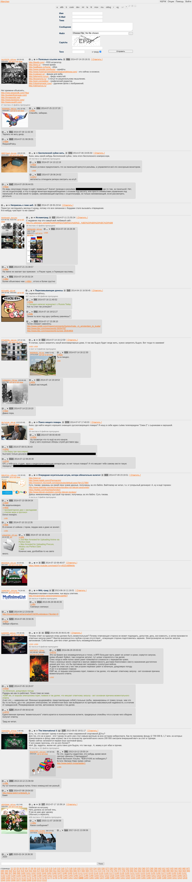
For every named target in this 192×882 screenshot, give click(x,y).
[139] (39, 875)
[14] (54, 868)
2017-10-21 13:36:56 (78, 830)
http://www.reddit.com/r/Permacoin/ (45, 480)
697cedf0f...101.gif (8, 291)
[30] (119, 868)
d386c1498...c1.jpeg (37, 831)
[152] (107, 875)
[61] (55, 871)
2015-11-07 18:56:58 (51, 821)
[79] (127, 871)
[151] (101, 875)
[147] (81, 875)
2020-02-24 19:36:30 (23, 854)
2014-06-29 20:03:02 (71, 650)
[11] (42, 868)
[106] (54, 873)
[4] (20, 868)
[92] (180, 871)
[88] (164, 871)
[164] (169, 875)
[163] (164, 875)
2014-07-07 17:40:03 (80, 422)
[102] (33, 873)
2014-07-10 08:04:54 (23, 500)
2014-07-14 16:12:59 (56, 340)
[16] (62, 868)
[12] (46, 868)
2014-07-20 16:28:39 (65, 229)
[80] (131, 871)
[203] (185, 878)
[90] (172, 871)
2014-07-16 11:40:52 (47, 300)
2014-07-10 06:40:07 (55, 563)
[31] (123, 868)
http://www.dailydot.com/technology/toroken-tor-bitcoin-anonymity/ (59, 487)
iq (15, 61)
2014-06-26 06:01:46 (60, 633)
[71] (95, 871)
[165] (174, 875)
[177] (49, 878)
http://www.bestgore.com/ (12, 100)
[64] (67, 871)
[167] (184, 875)
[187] (102, 878)
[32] (127, 868)
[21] (83, 868)
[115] (101, 873)
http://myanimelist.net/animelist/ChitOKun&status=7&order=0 (30, 614)
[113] (90, 873)
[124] (148, 873)
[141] (49, 875)
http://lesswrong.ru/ (37, 79)
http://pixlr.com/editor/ (39, 81)
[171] (18, 878)
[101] (28, 873)
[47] (188, 868)
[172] (23, 878)
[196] (148, 878)
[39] (155, 868)
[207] (18, 880)
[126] (158, 873)
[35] (139, 868)
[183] (81, 878)
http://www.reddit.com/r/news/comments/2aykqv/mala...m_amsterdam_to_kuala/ (63, 326)
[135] (18, 875)
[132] (3, 875)
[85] (152, 871)
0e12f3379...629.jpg (8, 59)
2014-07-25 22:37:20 (50, 108)
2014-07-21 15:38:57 (23, 267)
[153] (112, 875)
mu (102, 7)
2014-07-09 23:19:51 (119, 475)
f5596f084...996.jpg (9, 109)
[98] (14, 873)
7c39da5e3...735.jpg (9, 380)
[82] (140, 871)
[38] (151, 868)
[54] (26, 871)
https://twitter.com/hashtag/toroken (44, 490)
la (87, 7)
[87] (160, 871)
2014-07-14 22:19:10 (23, 408)
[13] (50, 868)
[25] (99, 868)
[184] (86, 878)
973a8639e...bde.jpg (8, 340)
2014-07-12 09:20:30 (24, 459)
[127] (163, 873)
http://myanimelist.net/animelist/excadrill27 (48, 596)
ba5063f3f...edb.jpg (8, 633)
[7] (29, 868)
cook (71, 7)
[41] (163, 868)
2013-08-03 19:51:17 (76, 731)
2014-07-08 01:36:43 (23, 447)
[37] (147, 868)
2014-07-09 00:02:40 (24, 710)
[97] (10, 873)
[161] (153, 875)
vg (117, 7)
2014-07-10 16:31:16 (40, 535)
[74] (107, 871)
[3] (17, 868)
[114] (96, 873)
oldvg (108, 7)
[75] (111, 871)
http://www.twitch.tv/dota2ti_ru (16, 793)
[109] (70, 873)
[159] (143, 875)
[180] (65, 878)
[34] (135, 868)
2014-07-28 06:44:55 (23, 184)
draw (20, 61)
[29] (115, 868)
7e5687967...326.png (9, 591)
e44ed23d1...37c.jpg (9, 535)
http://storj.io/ (35, 478)
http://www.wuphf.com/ (11, 102)
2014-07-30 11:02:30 (23, 132)
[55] (30, 871)
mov (96, 7)
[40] (159, 868)
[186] (96, 878)
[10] (38, 868)
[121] (132, 873)
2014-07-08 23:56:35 (24, 619)
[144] (65, 875)
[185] (91, 878)
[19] (75, 868)
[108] (64, 873)
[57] (38, 871)
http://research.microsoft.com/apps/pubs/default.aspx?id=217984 (58, 483)
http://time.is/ (35, 65)
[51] (14, 871)
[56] (34, 871)
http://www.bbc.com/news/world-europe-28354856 (50, 331)
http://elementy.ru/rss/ (39, 76)
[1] (12, 868)
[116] (106, 873)
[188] (107, 878)
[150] (96, 875)
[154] (117, 875)
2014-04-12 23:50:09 (23, 612)
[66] (75, 871)
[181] (70, 878)
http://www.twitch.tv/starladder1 (71, 763)
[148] (86, 875)
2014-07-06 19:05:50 (83, 153)
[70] (91, 871)
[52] (18, 871)
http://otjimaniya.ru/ (37, 86)
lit (91, 7)
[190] (117, 878)
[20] (79, 868)
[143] (60, 875)
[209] (29, 880)
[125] (153, 873)
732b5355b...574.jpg (8, 731)
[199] (164, 878)
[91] (176, 871)
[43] (172, 868)
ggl (13, 61)
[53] (22, 871)
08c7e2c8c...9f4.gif (8, 422)
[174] (34, 878)
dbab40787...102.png (38, 752)
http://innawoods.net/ (10, 97)
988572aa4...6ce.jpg (8, 153)
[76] (115, 871)
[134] (13, 875)
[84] (148, 871)
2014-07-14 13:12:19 (51, 162)
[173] (29, 878)
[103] (38, 873)
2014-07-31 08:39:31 (23, 139)
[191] (122, 878)
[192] (128, 878)
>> (32, 111)
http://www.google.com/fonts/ (42, 69)
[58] (42, 871)
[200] (169, 878)
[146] (75, 875)
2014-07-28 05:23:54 (51, 205)
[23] (91, 868)
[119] (121, 873)
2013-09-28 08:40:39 (52, 602)
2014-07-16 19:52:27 (48, 312)
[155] (122, 875)
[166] (179, 875)
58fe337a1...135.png (8, 475)
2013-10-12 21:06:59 (23, 781)
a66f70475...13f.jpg (37, 650)
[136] (23, 875)
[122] (137, 873)
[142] (55, 875)
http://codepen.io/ (37, 74)
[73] (103, 871)
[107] (59, 873)
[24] (95, 868)
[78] (123, 871)
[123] (142, 873)
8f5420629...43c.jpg (8, 563)
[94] (188, 871)
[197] (154, 878)
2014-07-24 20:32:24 (23, 277)
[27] (107, 868)
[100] (23, 873)
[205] (8, 880)
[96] (6, 873)
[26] (103, 868)
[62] (59, 871)
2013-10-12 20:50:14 (78, 751)
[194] (138, 878)
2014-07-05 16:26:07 (23, 686)
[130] (179, 873)
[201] (174, 878)
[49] (6, 871)
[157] (133, 875)
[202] (179, 878)
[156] (127, 875)
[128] (168, 873)
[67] (79, 871)
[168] (3, 878)
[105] (49, 873)
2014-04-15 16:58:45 (81, 290)
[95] (2, 873)
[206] (13, 880)
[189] (112, 878)
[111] (80, 873)
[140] (44, 875)
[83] (144, 871)
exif (10, 61)
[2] (15, 868)
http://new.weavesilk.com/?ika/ (15, 93)
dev (78, 7)
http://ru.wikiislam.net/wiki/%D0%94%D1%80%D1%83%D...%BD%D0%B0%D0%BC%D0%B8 (69, 223)
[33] (131, 868)
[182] (75, 878)
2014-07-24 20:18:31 (81, 59)
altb (61, 7)
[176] (44, 878)
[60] (51, 871)
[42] (167, 868)
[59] (47, 871)
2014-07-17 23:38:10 (48, 321)
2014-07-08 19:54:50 (23, 791)
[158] (138, 875)
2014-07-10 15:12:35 (23, 522)
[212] (44, 880)
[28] (111, 868)
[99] (18, 873)
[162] (158, 875)
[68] (83, 871)
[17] (66, 868)
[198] (159, 878)
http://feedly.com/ (36, 62)
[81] (135, 871)
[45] (180, 868)
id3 (17, 61)
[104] (44, 873)
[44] (176, 868)
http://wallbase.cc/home (39, 67)
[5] (23, 868)
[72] (99, 871)
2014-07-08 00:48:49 (50, 435)
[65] (71, 871)
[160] (148, 875)
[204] (3, 880)
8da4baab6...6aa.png (9, 218)
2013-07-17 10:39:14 (56, 804)
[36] (143, 868)
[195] (143, 878)
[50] (10, 871)
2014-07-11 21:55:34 (66, 217)
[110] (75, 873)
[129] (174, 873)
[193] (133, 878)
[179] (60, 878)
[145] (70, 875)
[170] (13, 878)
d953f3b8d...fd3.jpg (8, 805)
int (83, 7)
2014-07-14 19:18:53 (50, 380)
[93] (184, 871)
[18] (71, 868)
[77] (119, 871)
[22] (87, 868)
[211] (39, 880)
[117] (111, 873)
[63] (63, 871)
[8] (32, 868)
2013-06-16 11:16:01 (65, 590)
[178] (55, 878)
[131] (184, 873)
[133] (8, 875)
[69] (87, 871)
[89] (168, 871)
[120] (127, 873)
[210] (34, 880)
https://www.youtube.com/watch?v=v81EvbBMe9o (52, 566)
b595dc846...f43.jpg (34, 229)
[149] (91, 875)
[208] (23, 880)
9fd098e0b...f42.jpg (37, 353)
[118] (116, 873)
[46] (184, 868)
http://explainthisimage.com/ (14, 95)
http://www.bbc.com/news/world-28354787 (46, 328)
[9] (35, 868)
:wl (122, 7)
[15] (58, 868)
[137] (29, 875)
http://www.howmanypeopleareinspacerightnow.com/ (53, 72)
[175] (39, 878)
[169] (8, 878)
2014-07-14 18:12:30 (78, 352)
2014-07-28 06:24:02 (51, 175)
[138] (34, 875)
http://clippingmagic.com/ (40, 83)
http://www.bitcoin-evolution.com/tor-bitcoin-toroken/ (52, 492)
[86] (156, 871)
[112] (85, 873)
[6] (26, 868)
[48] (2, 871)
